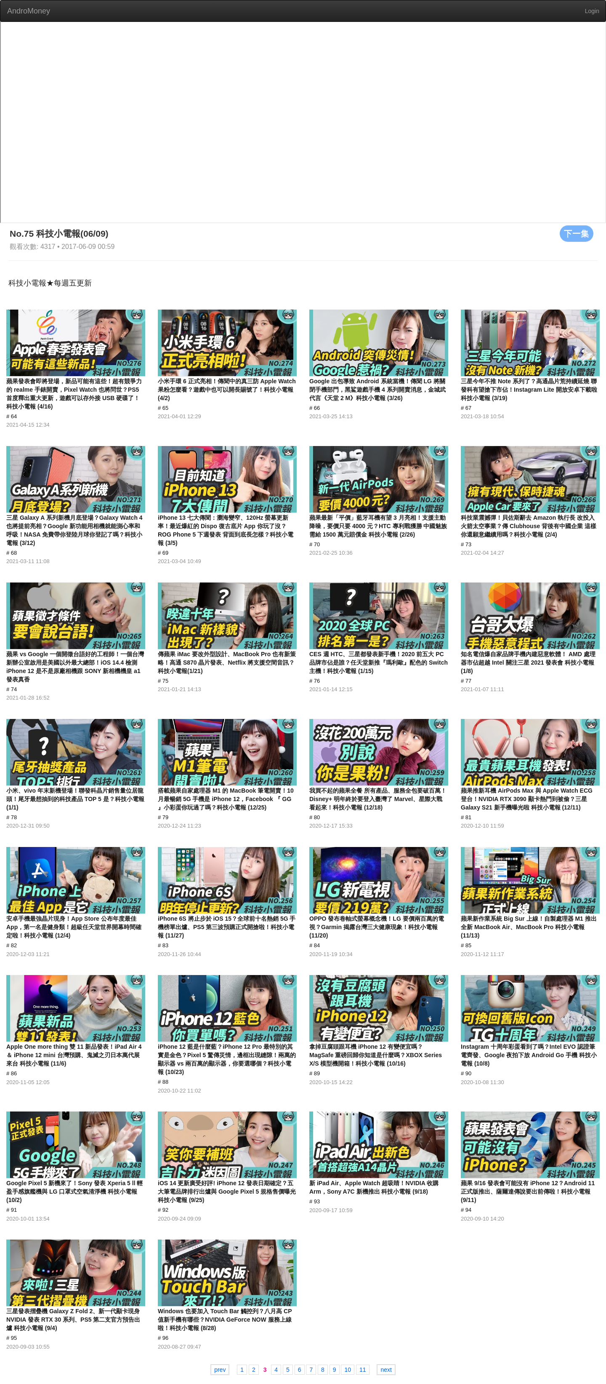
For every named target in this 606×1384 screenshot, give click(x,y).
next (385, 1369)
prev (220, 1369)
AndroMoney (28, 11)
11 (362, 1369)
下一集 (576, 233)
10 (347, 1369)
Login (592, 11)
